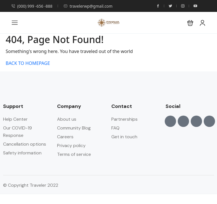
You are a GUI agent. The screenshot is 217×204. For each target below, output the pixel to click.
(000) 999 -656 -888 (31, 6)
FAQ (115, 128)
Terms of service (74, 154)
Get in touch (124, 137)
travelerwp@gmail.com (88, 6)
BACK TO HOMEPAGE (28, 63)
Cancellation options (24, 144)
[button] (190, 23)
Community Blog (74, 128)
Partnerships (124, 119)
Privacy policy (71, 145)
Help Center (15, 119)
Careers (65, 137)
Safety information (22, 153)
